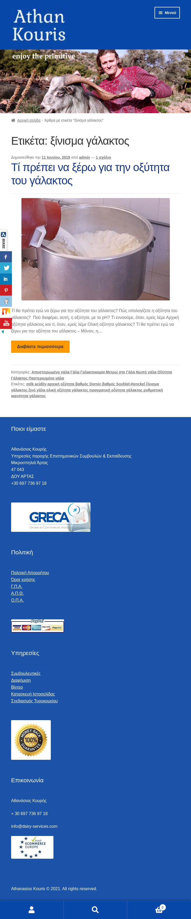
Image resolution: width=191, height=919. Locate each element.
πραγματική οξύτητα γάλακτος (116, 390)
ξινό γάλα (37, 390)
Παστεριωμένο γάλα (46, 378)
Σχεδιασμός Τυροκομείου (34, 701)
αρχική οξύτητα (61, 384)
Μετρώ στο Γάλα (120, 372)
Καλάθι (146, 906)
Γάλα (75, 372)
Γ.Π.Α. (16, 586)
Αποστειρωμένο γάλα (50, 372)
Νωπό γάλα (146, 372)
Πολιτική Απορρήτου (30, 572)
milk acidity (36, 384)
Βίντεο (17, 687)
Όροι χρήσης (23, 579)
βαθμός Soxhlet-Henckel (123, 384)
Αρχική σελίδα (28, 120)
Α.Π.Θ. (17, 593)
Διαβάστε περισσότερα (40, 346)
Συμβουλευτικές (25, 673)
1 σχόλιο (103, 157)
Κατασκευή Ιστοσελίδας (33, 694)
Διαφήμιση (21, 680)
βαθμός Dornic (88, 384)
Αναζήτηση (96, 910)
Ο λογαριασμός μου (32, 910)
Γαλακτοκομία (92, 372)
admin (84, 157)
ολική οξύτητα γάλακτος (67, 390)
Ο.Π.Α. (17, 600)
